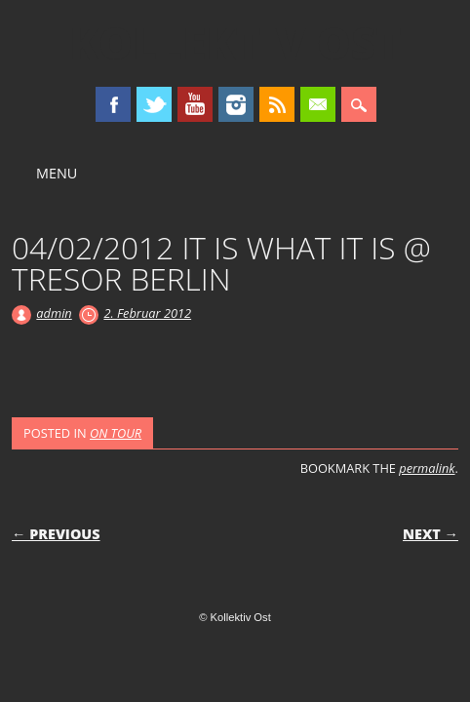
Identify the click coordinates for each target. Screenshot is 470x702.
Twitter (154, 104)
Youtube (195, 104)
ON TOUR (115, 433)
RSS (276, 104)
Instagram (236, 104)
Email (317, 104)
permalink (426, 468)
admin (53, 313)
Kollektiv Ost (235, 43)
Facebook (113, 104)
